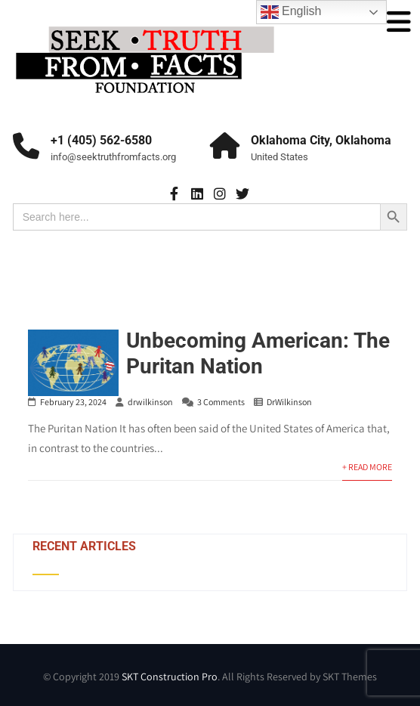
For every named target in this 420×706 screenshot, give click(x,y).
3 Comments (221, 401)
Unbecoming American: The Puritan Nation (258, 353)
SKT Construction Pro (170, 676)
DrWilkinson (289, 401)
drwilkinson (150, 401)
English (291, 12)
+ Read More (367, 466)
